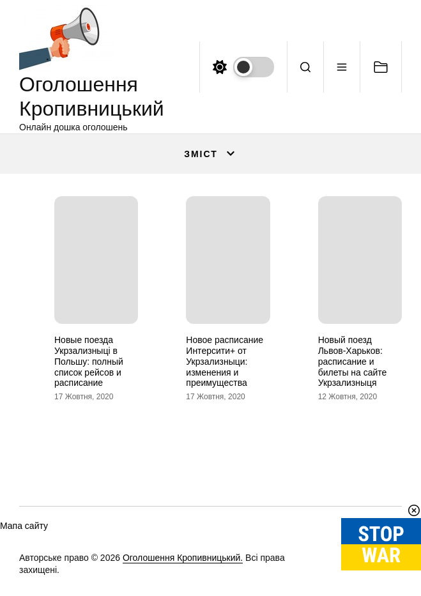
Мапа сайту (24, 526)
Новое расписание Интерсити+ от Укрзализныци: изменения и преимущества (224, 361)
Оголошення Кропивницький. (183, 558)
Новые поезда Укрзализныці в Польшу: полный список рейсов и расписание (88, 361)
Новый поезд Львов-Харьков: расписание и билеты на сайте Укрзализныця (352, 361)
